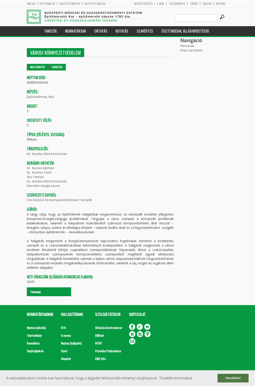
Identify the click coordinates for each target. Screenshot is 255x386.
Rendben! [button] (233, 378)
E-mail (160, 3)
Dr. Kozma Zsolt (39, 172)
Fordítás (57, 67)
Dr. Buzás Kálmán (40, 168)
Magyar (220, 3)
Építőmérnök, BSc (40, 97)
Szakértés (145, 31)
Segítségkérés (35, 351)
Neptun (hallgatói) (71, 343)
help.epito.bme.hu (95, 3)
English (207, 3)
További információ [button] (175, 378)
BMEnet (99, 335)
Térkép (194, 3)
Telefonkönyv (177, 3)
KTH (63, 327)
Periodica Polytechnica (108, 351)
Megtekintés (37, 67)
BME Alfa (100, 358)
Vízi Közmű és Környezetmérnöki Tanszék (59, 200)
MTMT (98, 343)
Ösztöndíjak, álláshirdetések (185, 31)
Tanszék (50, 31)
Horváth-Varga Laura (43, 186)
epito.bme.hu (47, 3)
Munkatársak (75, 31)
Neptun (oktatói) (36, 327)
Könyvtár (66, 358)
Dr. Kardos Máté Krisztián (47, 154)
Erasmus (66, 335)
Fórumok (187, 46)
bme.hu (31, 3)
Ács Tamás (35, 177)
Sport (64, 351)
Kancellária (33, 343)
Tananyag (35, 291)
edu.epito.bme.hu (70, 3)
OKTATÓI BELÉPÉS (143, 3)
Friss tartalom (191, 50)
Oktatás (100, 31)
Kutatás (122, 31)
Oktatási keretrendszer (108, 327)
